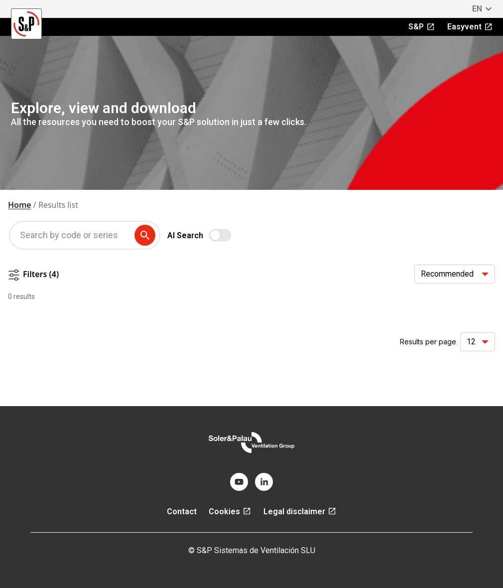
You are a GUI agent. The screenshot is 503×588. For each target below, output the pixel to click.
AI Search (185, 235)
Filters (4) (33, 275)
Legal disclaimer (300, 511)
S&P (421, 26)
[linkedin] (264, 482)
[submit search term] (146, 235)
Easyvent (470, 26)
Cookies (230, 511)
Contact (182, 511)
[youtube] (239, 482)
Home (19, 204)
